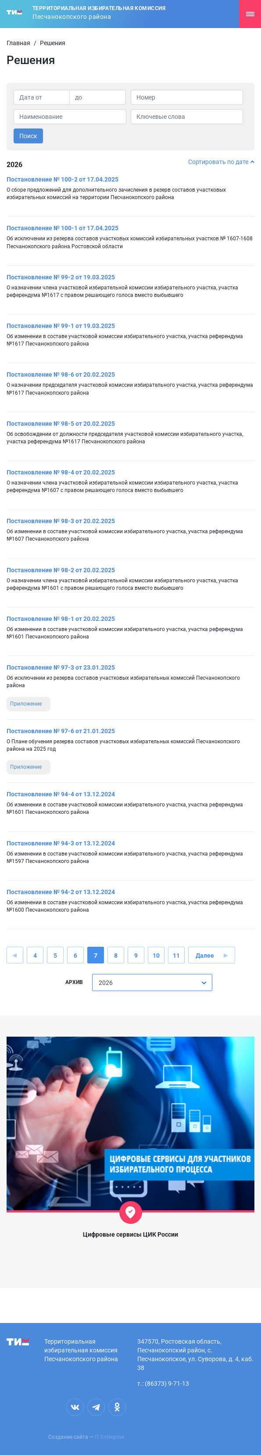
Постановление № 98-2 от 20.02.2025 (61, 570)
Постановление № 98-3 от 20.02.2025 (61, 520)
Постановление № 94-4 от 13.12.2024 (61, 794)
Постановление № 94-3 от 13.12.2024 (61, 843)
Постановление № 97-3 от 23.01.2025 (61, 667)
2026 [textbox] (106, 982)
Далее (205, 955)
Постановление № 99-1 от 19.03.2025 (61, 325)
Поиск (28, 135)
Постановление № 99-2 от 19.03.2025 (61, 277)
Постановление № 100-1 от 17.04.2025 (62, 228)
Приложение (26, 704)
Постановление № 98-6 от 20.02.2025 (61, 374)
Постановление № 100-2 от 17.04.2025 (62, 179)
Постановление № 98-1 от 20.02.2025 (61, 618)
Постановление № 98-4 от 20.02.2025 (61, 472)
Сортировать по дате (221, 161)
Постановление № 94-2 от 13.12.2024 (61, 891)
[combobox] (152, 982)
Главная (18, 42)
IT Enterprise (109, 1437)
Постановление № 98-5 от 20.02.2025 (61, 423)
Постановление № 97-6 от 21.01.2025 (61, 731)
